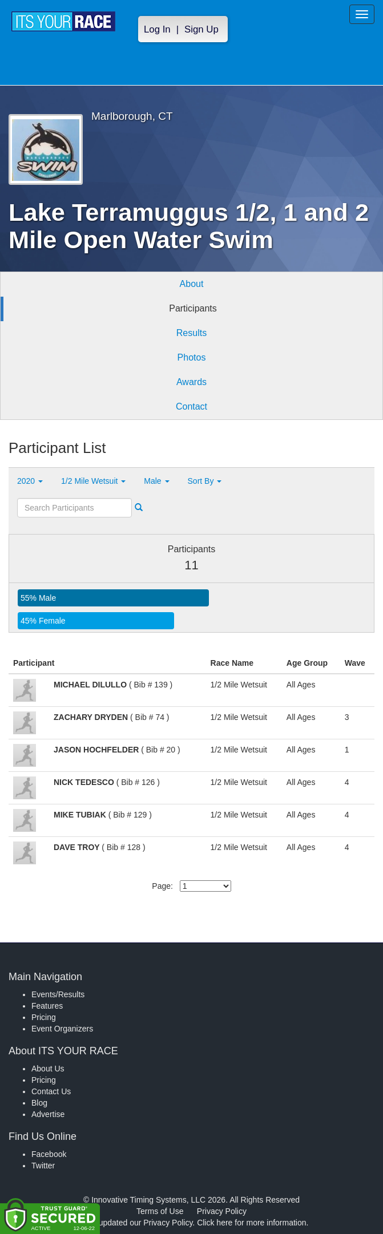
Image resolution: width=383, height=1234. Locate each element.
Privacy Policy (222, 1211)
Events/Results (57, 994)
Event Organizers (62, 1028)
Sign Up (201, 29)
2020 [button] (30, 480)
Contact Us (51, 1091)
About (192, 284)
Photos (192, 357)
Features (47, 1005)
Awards (191, 382)
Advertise (47, 1114)
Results (191, 333)
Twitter (43, 1165)
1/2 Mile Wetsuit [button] (93, 480)
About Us (47, 1068)
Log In (157, 29)
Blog (39, 1102)
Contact (191, 406)
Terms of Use (159, 1211)
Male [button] (156, 480)
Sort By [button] (205, 480)
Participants (193, 308)
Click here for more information (251, 1222)
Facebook (48, 1154)
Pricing (43, 1017)
